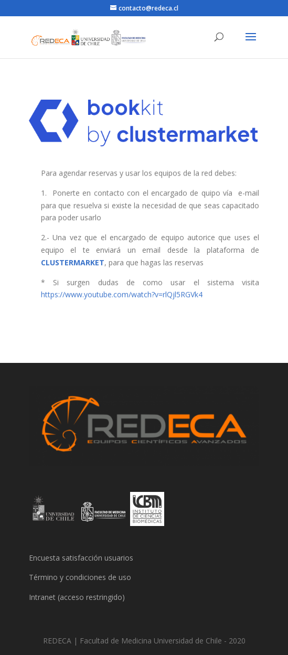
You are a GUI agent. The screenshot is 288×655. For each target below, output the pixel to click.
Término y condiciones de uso (80, 577)
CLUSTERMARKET (72, 262)
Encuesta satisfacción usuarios (81, 558)
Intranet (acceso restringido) (77, 597)
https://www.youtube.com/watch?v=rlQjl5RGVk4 (122, 294)
